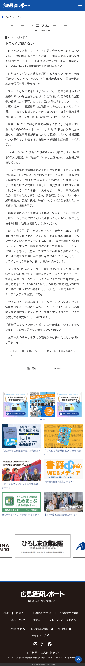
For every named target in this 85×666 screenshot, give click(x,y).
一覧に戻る (30, 368)
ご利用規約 (16, 629)
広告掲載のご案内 (68, 613)
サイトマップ (39, 635)
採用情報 (63, 629)
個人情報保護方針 (40, 629)
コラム (18, 17)
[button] (41, 427)
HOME (7, 17)
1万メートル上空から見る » (60, 351)
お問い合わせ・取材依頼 (63, 620)
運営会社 (37, 620)
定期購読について (42, 613)
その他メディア (17, 620)
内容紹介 (21, 613)
